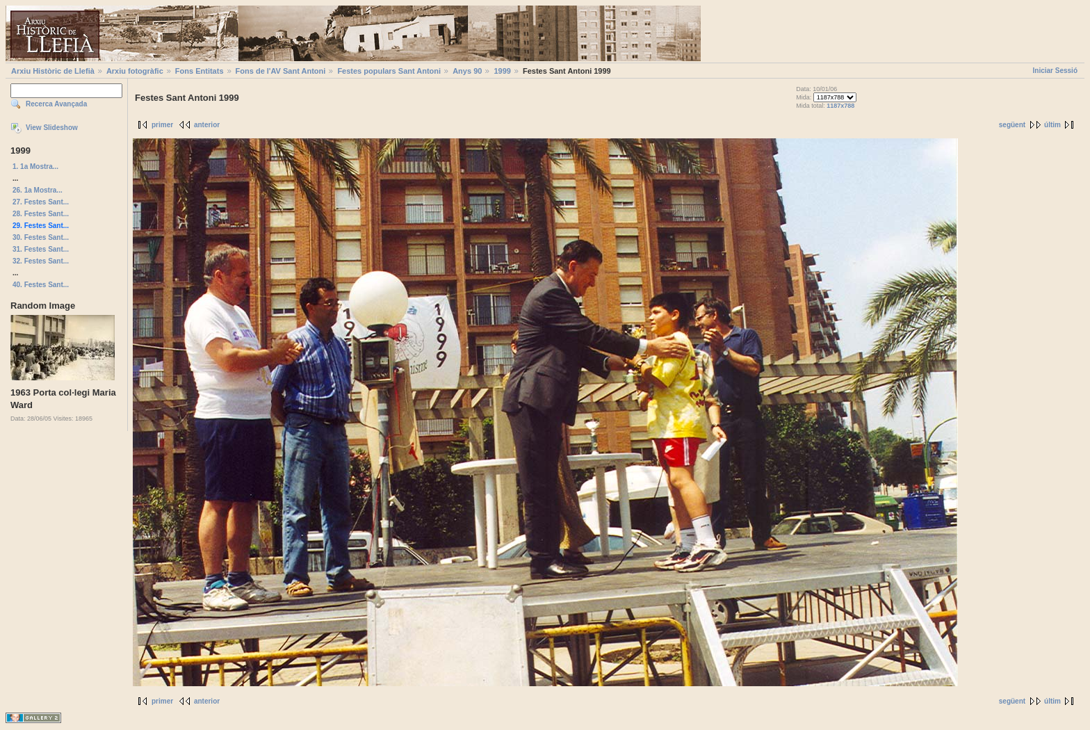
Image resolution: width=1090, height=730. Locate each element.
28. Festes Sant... (41, 214)
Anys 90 (467, 71)
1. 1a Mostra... (35, 166)
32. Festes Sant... (41, 261)
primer (162, 125)
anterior (207, 125)
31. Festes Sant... (41, 249)
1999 (502, 71)
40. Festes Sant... (41, 285)
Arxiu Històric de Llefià (53, 71)
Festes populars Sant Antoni (389, 71)
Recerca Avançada (56, 104)
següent (1012, 125)
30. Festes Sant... (41, 237)
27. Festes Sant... (41, 202)
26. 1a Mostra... (38, 190)
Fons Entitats (199, 71)
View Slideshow (52, 127)
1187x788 (840, 105)
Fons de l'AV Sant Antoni (281, 71)
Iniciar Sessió (1055, 70)
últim (1052, 125)
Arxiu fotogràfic (134, 71)
